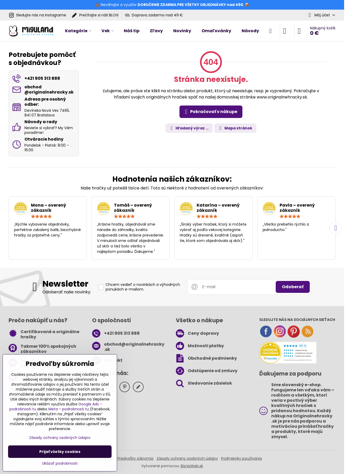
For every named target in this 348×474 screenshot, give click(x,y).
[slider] (41, 216)
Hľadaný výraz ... (189, 128)
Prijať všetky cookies (59, 451)
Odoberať (293, 287)
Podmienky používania (241, 458)
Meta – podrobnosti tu (68, 409)
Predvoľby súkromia (135, 458)
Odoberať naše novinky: (66, 292)
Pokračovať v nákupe (210, 112)
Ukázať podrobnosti (60, 463)
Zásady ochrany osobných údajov (187, 458)
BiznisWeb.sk (192, 466)
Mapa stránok (235, 128)
